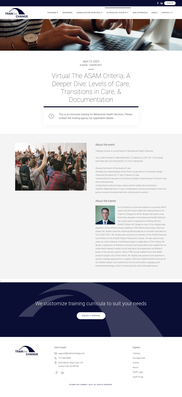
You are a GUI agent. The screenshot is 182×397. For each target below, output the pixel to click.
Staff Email (138, 377)
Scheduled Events (118, 12)
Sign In (170, 3)
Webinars (67, 13)
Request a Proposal (91, 316)
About (154, 13)
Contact (167, 12)
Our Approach (140, 13)
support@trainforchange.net (71, 353)
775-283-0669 (64, 358)
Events (136, 362)
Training (53, 12)
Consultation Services (89, 12)
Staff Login (138, 372)
